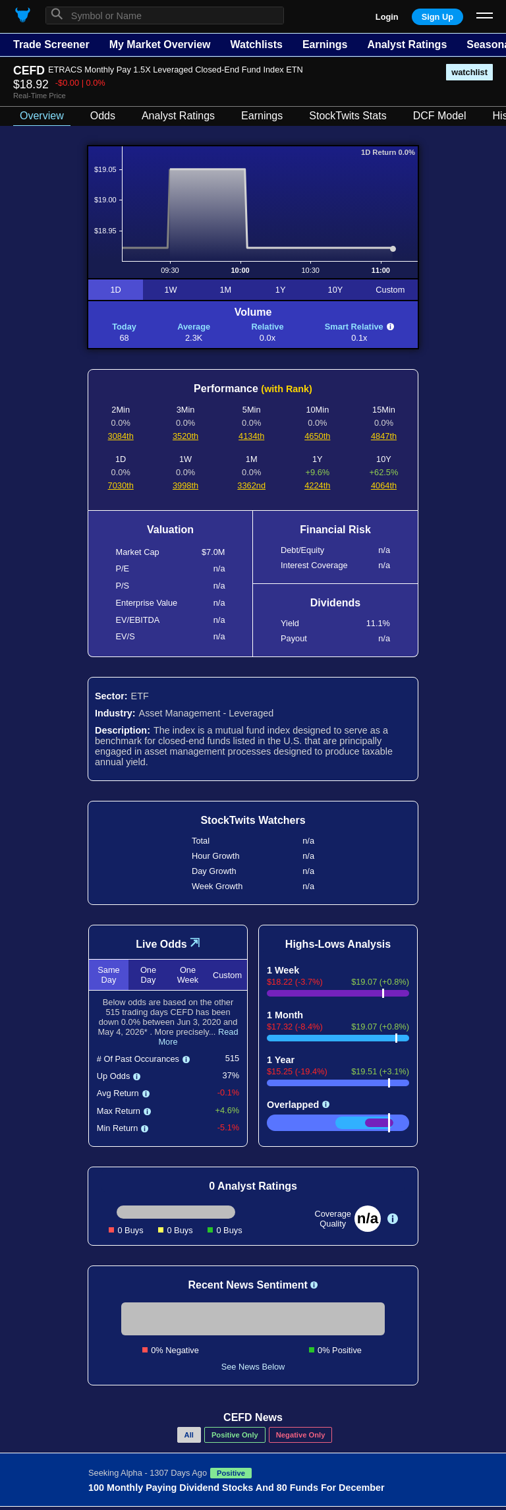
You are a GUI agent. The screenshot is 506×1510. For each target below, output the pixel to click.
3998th (185, 485)
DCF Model (439, 115)
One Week (187, 975)
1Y (280, 290)
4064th (384, 485)
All (189, 1435)
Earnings (324, 44)
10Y (335, 290)
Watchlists (256, 44)
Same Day (108, 975)
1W (170, 290)
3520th (185, 436)
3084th (121, 436)
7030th (121, 485)
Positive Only (234, 1435)
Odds (102, 115)
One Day (148, 975)
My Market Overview (160, 44)
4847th (384, 436)
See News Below (253, 1367)
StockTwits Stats (347, 115)
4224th (317, 485)
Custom (390, 290)
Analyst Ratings (407, 44)
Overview (42, 115)
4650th (317, 436)
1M (225, 290)
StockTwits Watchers (252, 820)
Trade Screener (51, 44)
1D (115, 290)
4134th (251, 436)
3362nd (251, 485)
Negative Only (300, 1435)
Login (387, 17)
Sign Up (437, 17)
